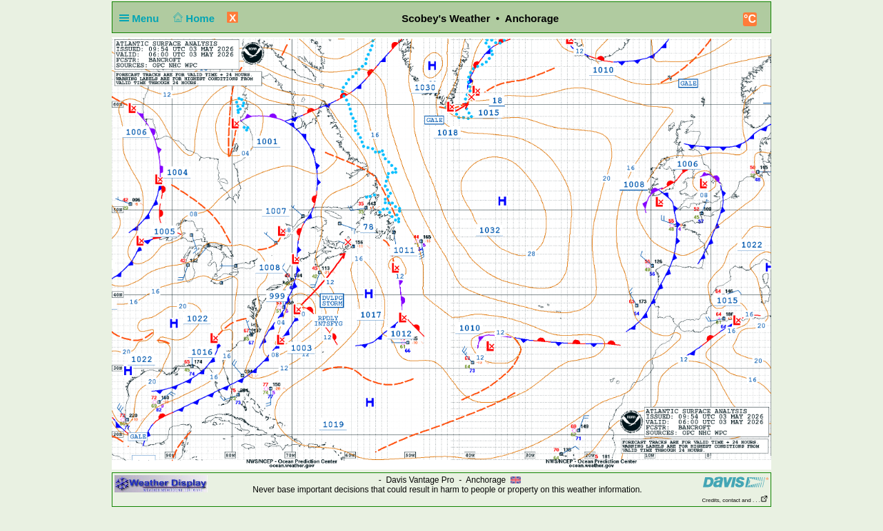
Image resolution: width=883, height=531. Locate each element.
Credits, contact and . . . (735, 500)
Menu (142, 18)
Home (193, 18)
